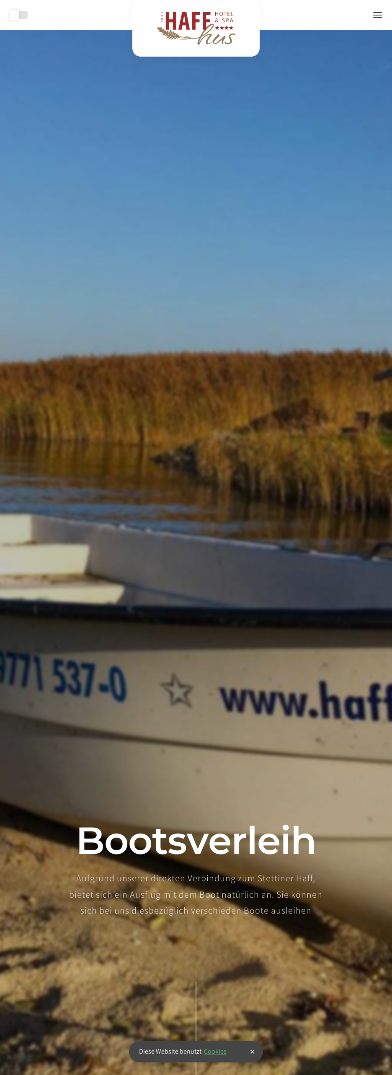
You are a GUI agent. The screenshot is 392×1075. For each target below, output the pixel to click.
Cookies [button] (215, 1051)
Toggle (19, 15)
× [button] (252, 1051)
